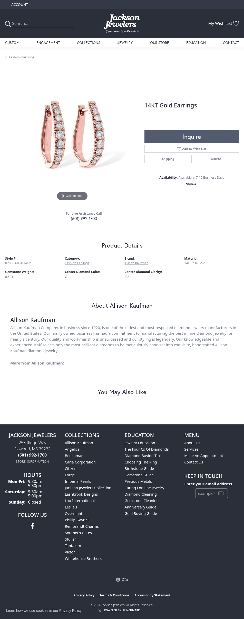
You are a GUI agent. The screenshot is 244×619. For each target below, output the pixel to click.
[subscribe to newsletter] (221, 493)
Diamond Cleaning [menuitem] (141, 494)
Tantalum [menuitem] (73, 545)
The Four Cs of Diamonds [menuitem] (147, 449)
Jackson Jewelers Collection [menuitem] (88, 487)
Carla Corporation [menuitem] (80, 462)
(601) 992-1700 (84, 218)
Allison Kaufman (137, 263)
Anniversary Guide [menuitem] (141, 507)
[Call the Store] (32, 455)
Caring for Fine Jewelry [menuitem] (144, 487)
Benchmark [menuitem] (75, 455)
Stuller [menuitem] (70, 539)
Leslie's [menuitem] (71, 507)
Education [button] (196, 42)
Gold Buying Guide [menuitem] (141, 513)
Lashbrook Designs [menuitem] (81, 494)
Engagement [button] (48, 42)
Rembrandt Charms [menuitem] (82, 526)
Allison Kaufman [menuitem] (79, 442)
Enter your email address (208, 483)
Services (191, 449)
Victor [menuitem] (70, 552)
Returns (215, 159)
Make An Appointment (203, 455)
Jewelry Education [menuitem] (140, 442)
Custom (12, 42)
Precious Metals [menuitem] (138, 481)
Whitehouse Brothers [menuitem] (83, 558)
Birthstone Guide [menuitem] (139, 468)
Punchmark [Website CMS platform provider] (131, 610)
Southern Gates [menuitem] (78, 532)
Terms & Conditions (114, 595)
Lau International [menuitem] (80, 500)
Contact (231, 42)
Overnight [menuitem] (73, 513)
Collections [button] (88, 42)
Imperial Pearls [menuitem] (78, 481)
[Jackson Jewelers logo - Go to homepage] (122, 23)
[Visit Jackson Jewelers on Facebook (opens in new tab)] (32, 526)
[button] (19, 4)
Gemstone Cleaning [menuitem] (142, 500)
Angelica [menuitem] (72, 449)
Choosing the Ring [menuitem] (141, 462)
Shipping (168, 159)
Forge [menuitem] (70, 474)
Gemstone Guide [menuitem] (139, 474)
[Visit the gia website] (122, 580)
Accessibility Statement (152, 595)
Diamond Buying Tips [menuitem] (143, 455)
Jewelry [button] (125, 42)
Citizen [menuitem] (71, 468)
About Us (192, 442)
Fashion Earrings (21, 57)
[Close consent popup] (99, 610)
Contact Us (193, 462)
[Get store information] (32, 461)
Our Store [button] (159, 42)
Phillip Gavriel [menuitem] (77, 519)
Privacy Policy (84, 595)
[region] (72, 135)
